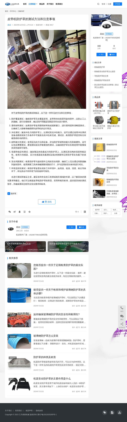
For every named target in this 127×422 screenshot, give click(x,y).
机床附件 (116, 210)
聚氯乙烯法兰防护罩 (113, 127)
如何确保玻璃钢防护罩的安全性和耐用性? (56, 314)
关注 (71, 227)
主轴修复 (97, 213)
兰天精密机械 (24, 415)
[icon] (104, 412)
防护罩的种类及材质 (44, 357)
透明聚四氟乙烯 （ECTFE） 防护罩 (99, 112)
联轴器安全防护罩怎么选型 (104, 71)
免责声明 (29, 411)
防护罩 (13, 194)
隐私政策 (39, 411)
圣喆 (9, 25)
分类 (115, 213)
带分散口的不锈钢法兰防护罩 (99, 127)
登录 (103, 4)
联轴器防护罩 (99, 67)
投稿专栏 (39, 25)
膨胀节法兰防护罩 (113, 112)
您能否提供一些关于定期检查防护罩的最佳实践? (58, 267)
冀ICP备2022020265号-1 (47, 415)
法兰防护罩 (107, 210)
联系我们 (59, 4)
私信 (81, 227)
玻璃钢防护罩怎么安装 (45, 335)
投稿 (117, 4)
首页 (25, 4)
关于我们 (50, 4)
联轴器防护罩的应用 (102, 80)
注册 (109, 4)
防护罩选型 (107, 213)
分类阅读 (32, 4)
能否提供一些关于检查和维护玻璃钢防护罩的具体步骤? (59, 291)
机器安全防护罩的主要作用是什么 (52, 378)
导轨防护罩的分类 (101, 76)
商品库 (42, 4)
